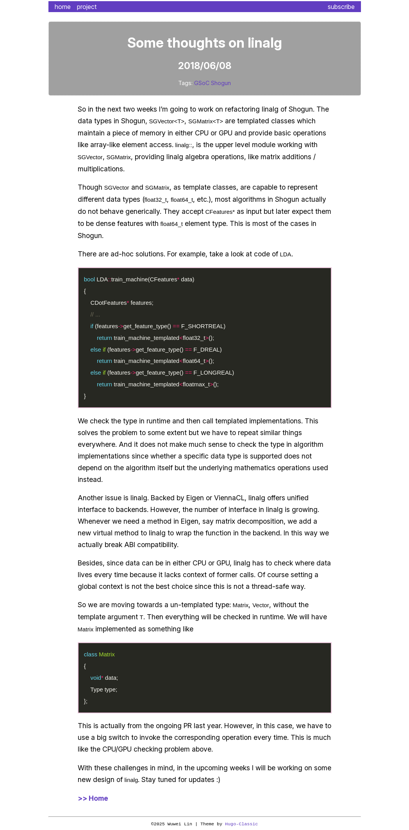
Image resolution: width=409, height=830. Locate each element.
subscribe (341, 7)
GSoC (201, 83)
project (86, 7)
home (63, 7)
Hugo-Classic (241, 824)
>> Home (93, 798)
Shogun (221, 83)
